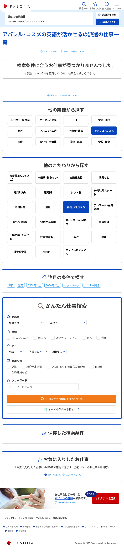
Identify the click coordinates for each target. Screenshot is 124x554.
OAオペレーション (66, 337)
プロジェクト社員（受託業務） (68, 366)
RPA (89, 337)
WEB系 (42, 337)
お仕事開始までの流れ (68, 502)
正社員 (99, 366)
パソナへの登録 (64, 498)
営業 (103, 337)
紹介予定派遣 (34, 366)
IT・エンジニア (20, 337)
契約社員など (19, 372)
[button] (83, 5)
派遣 (14, 366)
